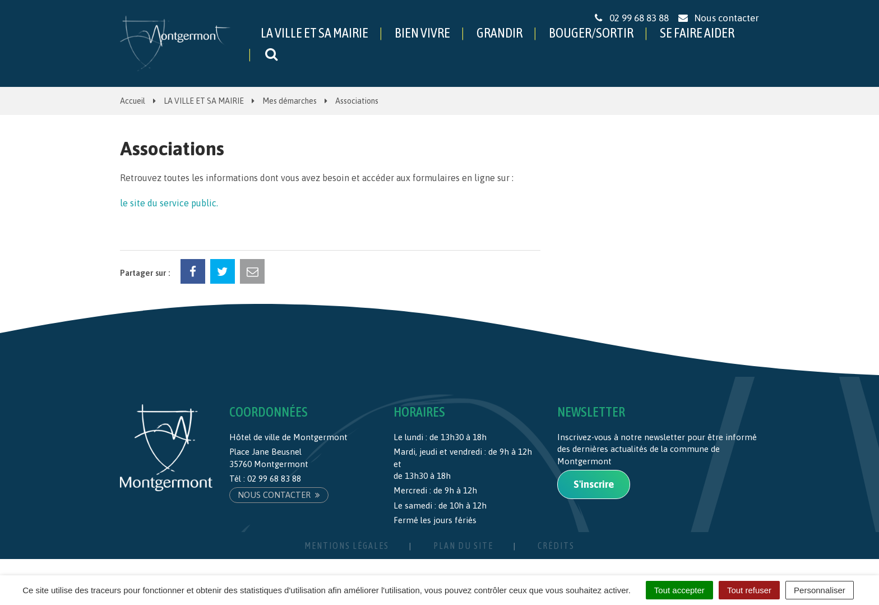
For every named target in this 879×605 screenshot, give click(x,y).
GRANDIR (499, 32)
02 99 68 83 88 (274, 478)
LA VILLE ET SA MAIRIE (314, 32)
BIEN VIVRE (422, 32)
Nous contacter (279, 495)
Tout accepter (679, 590)
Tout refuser (749, 590)
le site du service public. (169, 203)
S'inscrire (593, 484)
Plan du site (463, 546)
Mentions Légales (346, 546)
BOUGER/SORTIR (591, 32)
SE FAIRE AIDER (697, 32)
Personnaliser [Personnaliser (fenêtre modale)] (819, 590)
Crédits (556, 546)
